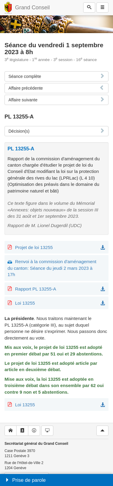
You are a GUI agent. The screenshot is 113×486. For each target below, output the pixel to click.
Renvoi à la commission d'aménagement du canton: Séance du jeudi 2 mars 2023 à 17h (52, 268)
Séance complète (24, 76)
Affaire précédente (25, 88)
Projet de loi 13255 (34, 247)
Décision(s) (19, 131)
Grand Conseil (32, 8)
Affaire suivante (22, 99)
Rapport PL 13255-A (35, 288)
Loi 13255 (25, 303)
